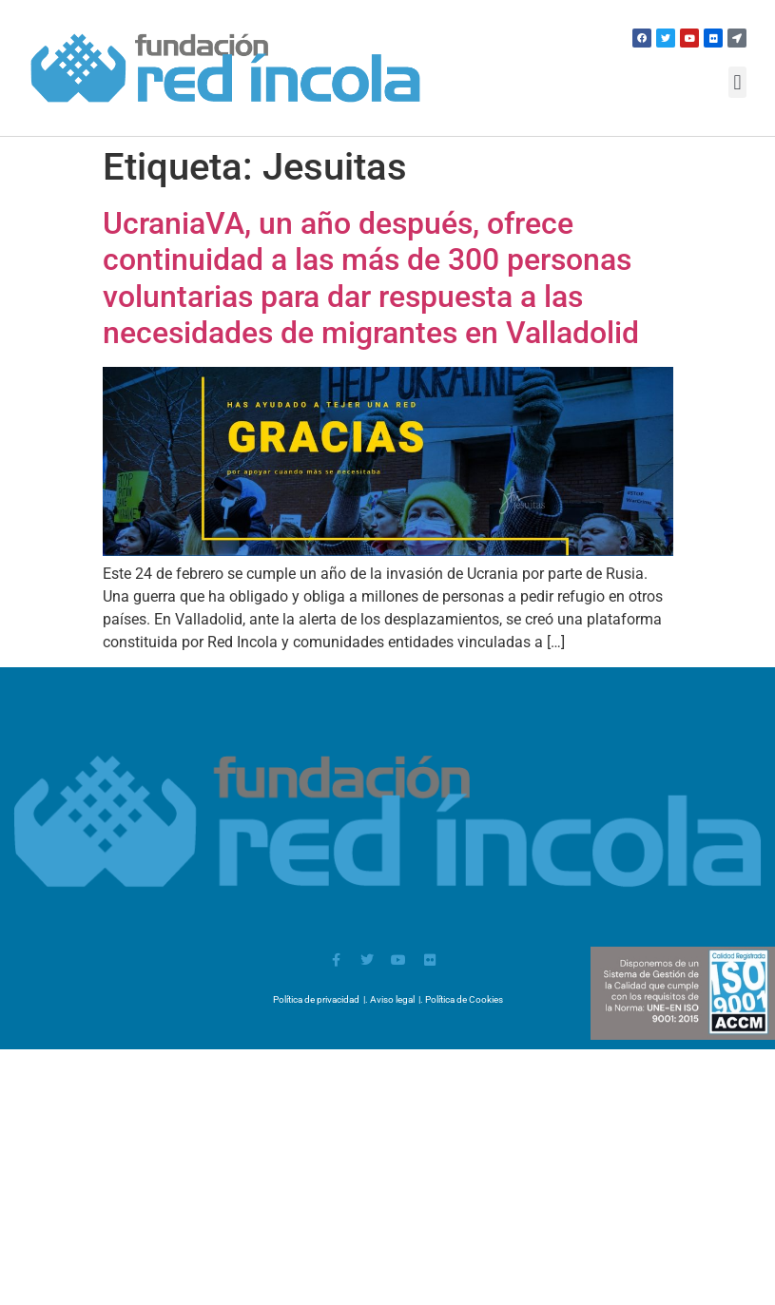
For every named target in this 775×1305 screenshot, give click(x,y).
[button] (737, 82)
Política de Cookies (464, 999)
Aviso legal (392, 999)
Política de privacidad (316, 999)
